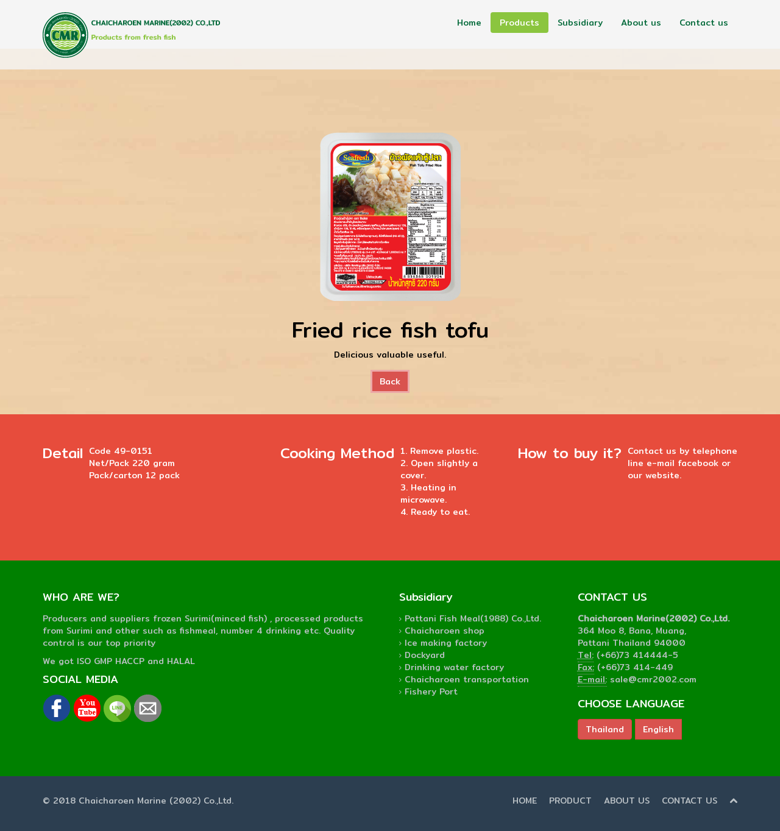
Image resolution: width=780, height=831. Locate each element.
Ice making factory (446, 642)
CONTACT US (689, 800)
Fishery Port (431, 691)
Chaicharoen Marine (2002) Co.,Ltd (155, 800)
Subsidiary (580, 22)
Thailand (605, 729)
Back (390, 381)
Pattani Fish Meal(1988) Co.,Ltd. (473, 618)
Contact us (703, 22)
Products (519, 22)
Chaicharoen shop (444, 630)
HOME (524, 800)
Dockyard (425, 655)
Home (469, 22)
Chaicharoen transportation (467, 679)
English (658, 729)
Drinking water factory (454, 667)
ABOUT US (627, 800)
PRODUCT (570, 800)
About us (641, 22)
